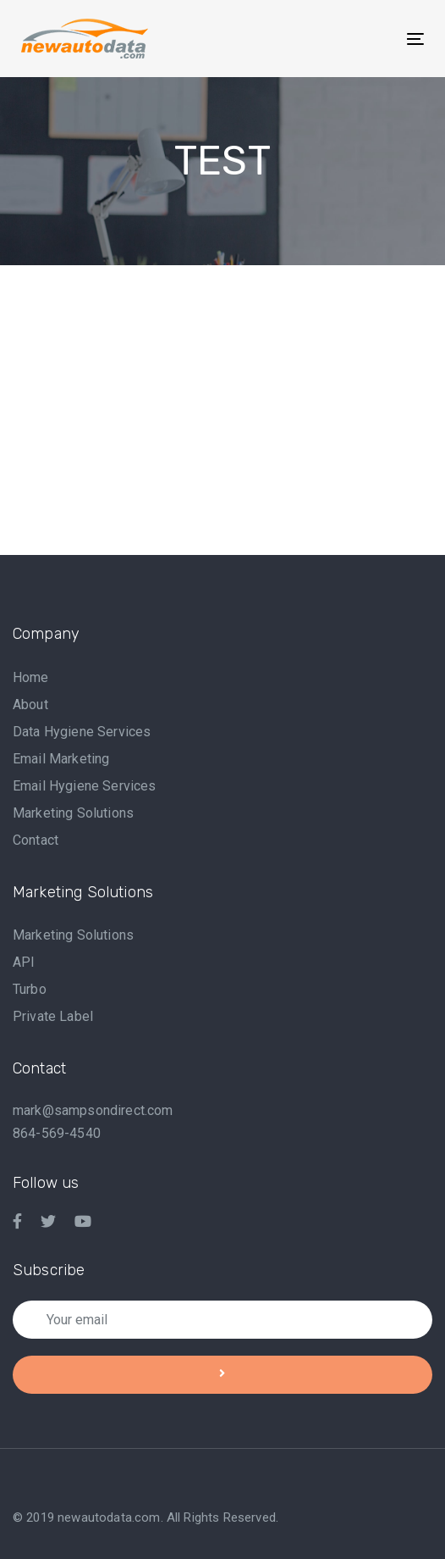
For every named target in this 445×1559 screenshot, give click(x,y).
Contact (35, 840)
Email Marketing (61, 759)
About (30, 704)
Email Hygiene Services (85, 786)
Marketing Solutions (73, 813)
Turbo (30, 989)
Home (31, 677)
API (24, 962)
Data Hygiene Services (82, 732)
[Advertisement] (229, 429)
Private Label (53, 1016)
